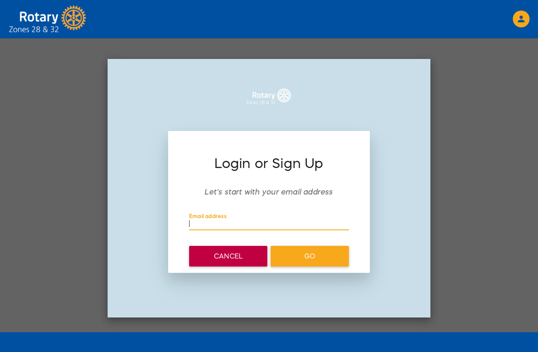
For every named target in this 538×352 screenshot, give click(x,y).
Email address (208, 216)
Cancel (228, 256)
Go (309, 256)
